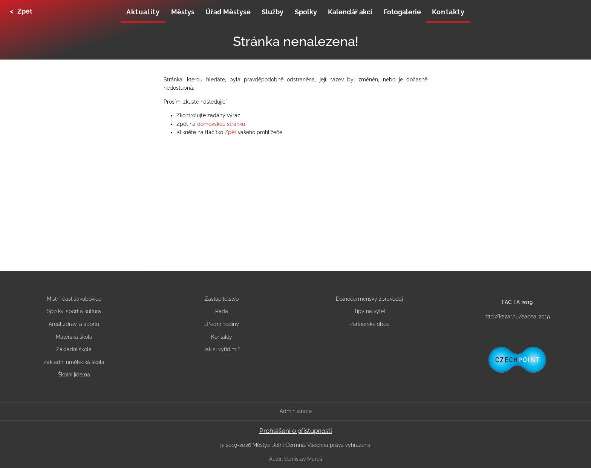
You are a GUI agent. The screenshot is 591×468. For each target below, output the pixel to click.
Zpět (230, 132)
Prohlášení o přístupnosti (295, 430)
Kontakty (221, 337)
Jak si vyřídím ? (221, 349)
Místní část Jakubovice (74, 299)
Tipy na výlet (369, 311)
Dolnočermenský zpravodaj (369, 299)
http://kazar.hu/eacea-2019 (517, 317)
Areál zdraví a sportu (74, 324)
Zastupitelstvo (222, 299)
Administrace (296, 411)
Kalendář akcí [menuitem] (350, 12)
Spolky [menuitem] (306, 12)
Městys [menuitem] (182, 12)
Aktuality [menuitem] (143, 12)
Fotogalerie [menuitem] (402, 12)
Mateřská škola (74, 337)
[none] (143, 13)
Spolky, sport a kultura (74, 311)
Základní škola (74, 349)
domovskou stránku (221, 124)
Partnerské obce (369, 324)
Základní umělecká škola (73, 362)
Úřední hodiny (221, 324)
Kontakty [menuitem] (448, 12)
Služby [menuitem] (272, 12)
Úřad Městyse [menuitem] (228, 12)
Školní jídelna (74, 375)
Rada (221, 311)
